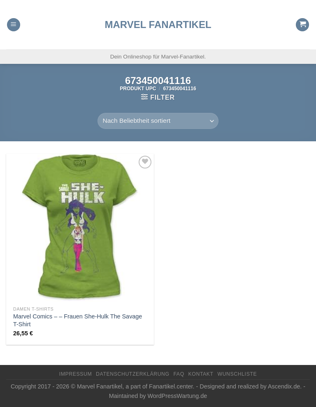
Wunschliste (237, 374)
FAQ (178, 374)
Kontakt (201, 374)
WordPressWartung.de (177, 396)
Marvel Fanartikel (158, 25)
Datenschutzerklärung (133, 374)
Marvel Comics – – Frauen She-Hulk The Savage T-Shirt (77, 320)
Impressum (75, 374)
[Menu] (13, 25)
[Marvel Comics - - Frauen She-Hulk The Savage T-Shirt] (80, 228)
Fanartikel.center (171, 386)
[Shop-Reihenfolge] (158, 121)
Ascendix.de (284, 386)
